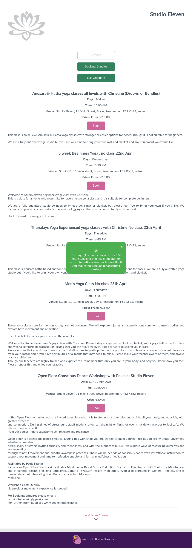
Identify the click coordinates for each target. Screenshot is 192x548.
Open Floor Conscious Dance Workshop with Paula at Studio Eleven (96, 375)
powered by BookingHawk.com (98, 539)
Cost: (90, 399)
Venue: (50, 111)
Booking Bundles (96, 66)
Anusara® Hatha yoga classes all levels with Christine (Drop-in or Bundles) (96, 93)
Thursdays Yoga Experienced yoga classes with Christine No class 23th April (96, 227)
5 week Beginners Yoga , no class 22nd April (96, 153)
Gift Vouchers (96, 77)
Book (96, 125)
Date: (84, 381)
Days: (90, 99)
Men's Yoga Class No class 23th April (96, 283)
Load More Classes (96, 515)
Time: (88, 105)
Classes (96, 55)
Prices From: (90, 117)
